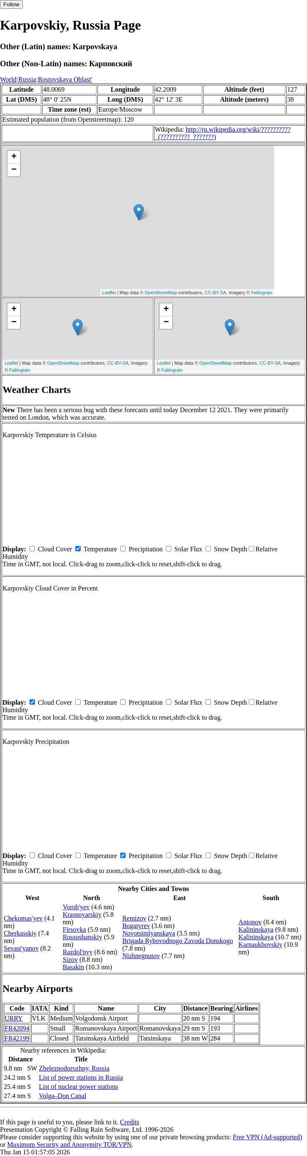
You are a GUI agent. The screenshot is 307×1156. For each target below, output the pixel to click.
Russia (27, 79)
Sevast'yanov (21, 948)
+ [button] (14, 157)
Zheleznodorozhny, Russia (74, 1068)
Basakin (73, 967)
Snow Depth (230, 549)
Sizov (70, 959)
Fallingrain (261, 292)
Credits (129, 1122)
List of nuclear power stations (78, 1086)
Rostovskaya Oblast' (65, 79)
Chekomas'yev (23, 918)
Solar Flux (188, 549)
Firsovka (74, 929)
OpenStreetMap (161, 292)
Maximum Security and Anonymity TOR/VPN (69, 1144)
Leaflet (109, 292)
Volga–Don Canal (62, 1095)
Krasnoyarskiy (82, 914)
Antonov (250, 922)
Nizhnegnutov (141, 955)
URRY (14, 1018)
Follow (11, 4)
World (8, 79)
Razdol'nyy (78, 952)
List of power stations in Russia (81, 1077)
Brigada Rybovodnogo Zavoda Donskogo (177, 940)
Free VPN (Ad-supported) (267, 1137)
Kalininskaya (255, 929)
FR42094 (17, 1028)
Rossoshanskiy (82, 937)
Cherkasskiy (20, 933)
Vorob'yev (76, 907)
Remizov (134, 918)
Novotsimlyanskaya (148, 933)
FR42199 (17, 1038)
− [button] (14, 170)
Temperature (100, 549)
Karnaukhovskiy (260, 944)
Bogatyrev (136, 925)
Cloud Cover (55, 549)
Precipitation (146, 549)
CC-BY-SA (215, 292)
